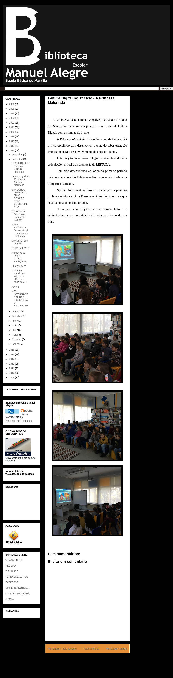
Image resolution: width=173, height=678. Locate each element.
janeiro (16, 343)
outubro (16, 311)
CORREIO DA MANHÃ (17, 593)
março (15, 334)
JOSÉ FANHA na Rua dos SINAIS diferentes (20, 167)
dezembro (17, 154)
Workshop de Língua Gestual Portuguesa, (19, 257)
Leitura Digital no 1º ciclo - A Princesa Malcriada (20, 180)
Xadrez (15, 286)
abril (14, 330)
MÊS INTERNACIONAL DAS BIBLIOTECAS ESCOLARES (19, 298)
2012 (12, 363)
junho (15, 320)
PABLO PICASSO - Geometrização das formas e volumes (20, 230)
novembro (17, 159)
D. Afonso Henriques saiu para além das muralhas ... (18, 276)
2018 (12, 141)
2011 (12, 368)
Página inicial (91, 648)
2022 (12, 122)
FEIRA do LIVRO (20, 248)
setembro (17, 316)
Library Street (18, 266)
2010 (12, 373)
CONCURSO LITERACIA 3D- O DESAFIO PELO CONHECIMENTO (19, 198)
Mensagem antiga (116, 648)
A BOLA (9, 599)
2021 (12, 127)
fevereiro (17, 339)
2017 (12, 145)
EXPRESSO (11, 582)
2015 (12, 349)
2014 (12, 354)
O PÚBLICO (11, 571)
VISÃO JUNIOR (13, 560)
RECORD (10, 565)
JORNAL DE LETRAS (16, 576)
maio (15, 325)
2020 (12, 132)
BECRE (28, 410)
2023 (12, 118)
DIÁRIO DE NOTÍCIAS (17, 588)
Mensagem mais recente (62, 648)
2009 (12, 377)
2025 (12, 108)
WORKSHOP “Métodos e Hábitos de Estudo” (18, 215)
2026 (12, 104)
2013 (12, 359)
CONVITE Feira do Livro (19, 242)
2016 (12, 150)
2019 (12, 136)
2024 (12, 113)
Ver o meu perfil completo (18, 420)
